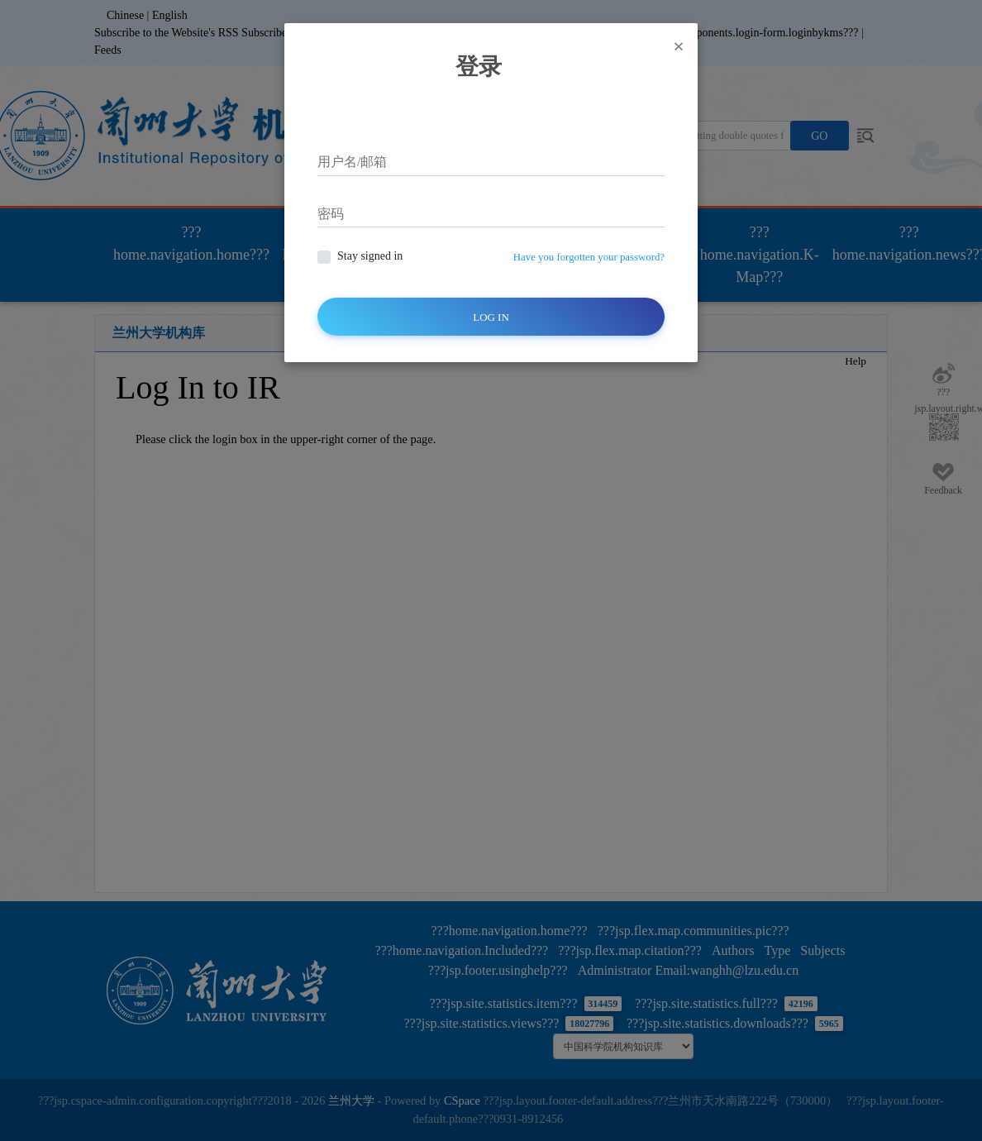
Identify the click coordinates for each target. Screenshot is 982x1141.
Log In (491, 317)
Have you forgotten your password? (589, 257)
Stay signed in (370, 256)
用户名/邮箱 (352, 162)
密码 (330, 214)
